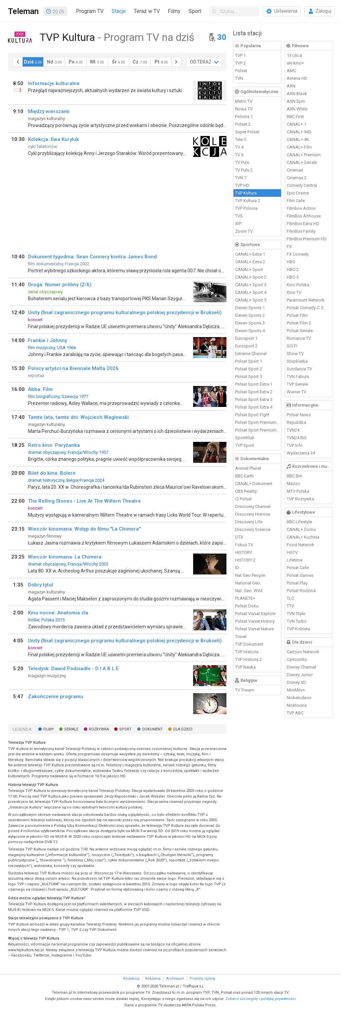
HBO (291, 261)
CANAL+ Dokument (253, 483)
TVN (239, 78)
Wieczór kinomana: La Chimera (65, 557)
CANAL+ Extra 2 (250, 261)
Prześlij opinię (202, 978)
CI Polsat (243, 498)
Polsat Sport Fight (252, 414)
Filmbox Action (301, 208)
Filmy (174, 11)
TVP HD (242, 185)
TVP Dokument (249, 644)
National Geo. (248, 582)
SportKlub (244, 437)
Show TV (295, 353)
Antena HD (297, 78)
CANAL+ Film (299, 147)
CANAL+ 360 (299, 131)
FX (289, 246)
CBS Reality (246, 491)
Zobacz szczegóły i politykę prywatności (260, 999)
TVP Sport (244, 445)
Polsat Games (300, 575)
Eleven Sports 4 (250, 330)
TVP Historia (246, 651)
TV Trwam (244, 690)
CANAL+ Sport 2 (250, 277)
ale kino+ (295, 63)
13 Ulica (294, 55)
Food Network (300, 544)
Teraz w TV (147, 11)
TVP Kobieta (298, 628)
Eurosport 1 (246, 338)
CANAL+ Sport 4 (250, 292)
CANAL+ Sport (249, 269)
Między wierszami (49, 111)
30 (221, 37)
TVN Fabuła (298, 376)
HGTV (292, 552)
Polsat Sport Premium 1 (257, 422)
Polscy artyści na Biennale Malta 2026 (73, 368)
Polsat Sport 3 (248, 376)
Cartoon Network (303, 651)
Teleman (23, 11)
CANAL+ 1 (296, 124)
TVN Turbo (297, 621)
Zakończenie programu (55, 696)
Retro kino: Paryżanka (54, 445)
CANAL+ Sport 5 (250, 300)
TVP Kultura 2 (247, 200)
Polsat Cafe (298, 567)
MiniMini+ (296, 690)
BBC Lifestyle (299, 521)
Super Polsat (247, 131)
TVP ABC (295, 712)
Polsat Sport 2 (248, 368)
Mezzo (293, 483)
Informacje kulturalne (54, 83)
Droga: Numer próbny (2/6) (60, 285)
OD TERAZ (200, 61)
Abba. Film (40, 389)
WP (238, 223)
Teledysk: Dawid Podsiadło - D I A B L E (73, 669)
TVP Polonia (246, 208)
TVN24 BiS (297, 437)
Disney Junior (300, 674)
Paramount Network (306, 300)
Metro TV (243, 101)
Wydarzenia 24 (301, 452)
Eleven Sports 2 (250, 315)
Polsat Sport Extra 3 (253, 399)
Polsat (241, 70)
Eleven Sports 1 (250, 307)
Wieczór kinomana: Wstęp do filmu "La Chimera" (84, 529)
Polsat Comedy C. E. (306, 307)
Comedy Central (302, 185)
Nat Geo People (250, 575)
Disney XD (296, 682)
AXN (291, 85)
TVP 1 (240, 55)
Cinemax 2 (296, 177)
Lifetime (294, 560)
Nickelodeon (299, 697)
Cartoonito (297, 659)
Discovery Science (252, 529)
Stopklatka (297, 361)
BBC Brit (294, 475)
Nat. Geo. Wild (248, 590)
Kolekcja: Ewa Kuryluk (53, 139)
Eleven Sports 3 (250, 322)
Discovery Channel (252, 506)
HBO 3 (293, 277)
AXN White (297, 108)
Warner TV (296, 391)
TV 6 (239, 154)
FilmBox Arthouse (304, 215)
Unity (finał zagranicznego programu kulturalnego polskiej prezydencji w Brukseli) (125, 313)
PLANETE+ (245, 598)
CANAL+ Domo (301, 529)
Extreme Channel (251, 353)
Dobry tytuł (40, 585)
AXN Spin (296, 101)
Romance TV (299, 338)
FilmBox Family (301, 231)
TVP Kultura (246, 192)
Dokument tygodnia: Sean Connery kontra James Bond (92, 257)
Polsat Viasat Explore (255, 613)
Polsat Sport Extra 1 (253, 384)
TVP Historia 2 (248, 659)
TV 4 (239, 147)
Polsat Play (297, 582)
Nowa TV (243, 108)
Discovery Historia (252, 514)
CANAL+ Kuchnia (303, 537)
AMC (291, 70)
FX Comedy (298, 254)
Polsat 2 (242, 124)
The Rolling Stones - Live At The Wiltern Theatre (84, 501)
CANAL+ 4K (298, 139)
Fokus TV (244, 544)
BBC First (295, 116)
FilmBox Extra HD (303, 223)
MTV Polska (298, 491)
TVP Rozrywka (300, 498)
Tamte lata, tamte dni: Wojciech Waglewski (78, 417)
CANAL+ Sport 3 (250, 284)
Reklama (153, 978)
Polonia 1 (244, 116)
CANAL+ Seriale (302, 162)
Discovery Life (248, 521)
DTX (239, 537)
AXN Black (297, 93)
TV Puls (242, 162)
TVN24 (293, 430)
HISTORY (243, 552)
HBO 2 (293, 269)
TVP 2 (240, 63)
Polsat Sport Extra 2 (253, 391)
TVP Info (295, 445)
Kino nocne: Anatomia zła (58, 613)
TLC (290, 598)
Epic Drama (298, 192)
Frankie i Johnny (47, 340)
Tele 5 (240, 139)
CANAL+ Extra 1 (250, 254)
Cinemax (295, 170)
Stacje (119, 11)
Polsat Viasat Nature (254, 628)
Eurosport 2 (246, 345)
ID (237, 567)
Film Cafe (296, 200)
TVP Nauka (245, 667)
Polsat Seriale (300, 330)
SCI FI (292, 345)
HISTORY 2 (245, 560)
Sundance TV (299, 368)
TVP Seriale (297, 384)
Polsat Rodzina (301, 590)
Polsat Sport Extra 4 (253, 407)
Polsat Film (297, 315)
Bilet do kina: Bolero (52, 473)
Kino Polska (298, 284)
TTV (290, 605)
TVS (239, 215)
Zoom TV (244, 231)
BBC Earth (244, 475)
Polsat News (299, 414)
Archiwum (175, 978)
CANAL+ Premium (304, 154)
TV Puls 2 (243, 170)
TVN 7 (240, 177)
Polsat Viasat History (255, 621)
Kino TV (294, 292)
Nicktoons (297, 705)
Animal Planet (248, 468)
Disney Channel (301, 667)
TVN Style (296, 613)
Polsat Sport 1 (248, 361)
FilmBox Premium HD (307, 238)
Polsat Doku (246, 605)
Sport (194, 11)
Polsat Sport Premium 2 (257, 430)
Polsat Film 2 (299, 322)
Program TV (90, 11)
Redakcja (131, 978)
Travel (240, 636)
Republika (296, 422)
